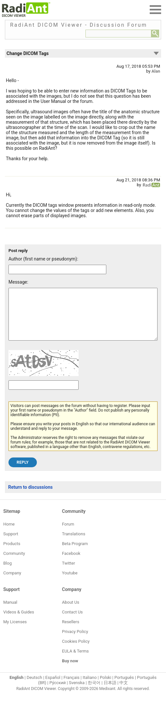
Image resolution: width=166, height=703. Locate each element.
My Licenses (15, 631)
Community (14, 563)
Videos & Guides (18, 621)
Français (72, 687)
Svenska (76, 692)
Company (12, 582)
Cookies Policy (76, 651)
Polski (105, 687)
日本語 (110, 692)
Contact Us (72, 621)
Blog (7, 572)
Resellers (70, 631)
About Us (70, 612)
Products (11, 553)
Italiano (90, 687)
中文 (123, 692)
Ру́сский (57, 692)
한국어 (94, 692)
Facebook (71, 563)
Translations (73, 543)
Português (124, 687)
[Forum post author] (57, 269)
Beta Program (75, 553)
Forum (68, 533)
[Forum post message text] (83, 319)
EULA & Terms (75, 660)
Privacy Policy (75, 641)
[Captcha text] (43, 395)
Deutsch (34, 687)
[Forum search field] (118, 33)
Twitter (68, 572)
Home (9, 533)
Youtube (70, 582)
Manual (10, 612)
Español (52, 687)
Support (10, 543)
